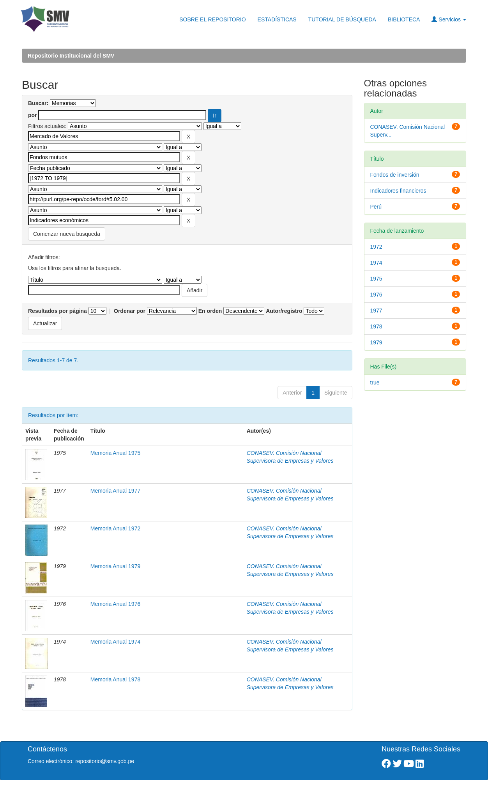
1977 (376, 310)
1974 (376, 263)
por (32, 115)
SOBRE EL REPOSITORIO (212, 19)
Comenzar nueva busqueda (66, 234)
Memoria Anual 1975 (115, 453)
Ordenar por (129, 311)
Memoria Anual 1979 (115, 566)
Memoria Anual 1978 (115, 679)
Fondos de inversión (394, 175)
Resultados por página (57, 311)
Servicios (448, 19)
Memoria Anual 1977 (115, 491)
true (375, 382)
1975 (376, 279)
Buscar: (38, 103)
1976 (376, 294)
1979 (376, 342)
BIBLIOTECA (404, 19)
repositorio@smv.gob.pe (104, 761)
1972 (376, 247)
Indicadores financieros (398, 191)
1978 (376, 326)
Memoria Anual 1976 (115, 604)
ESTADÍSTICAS (277, 19)
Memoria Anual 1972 (115, 528)
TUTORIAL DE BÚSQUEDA (342, 19)
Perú (376, 207)
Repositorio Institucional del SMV (71, 56)
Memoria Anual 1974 (115, 642)
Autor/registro (284, 311)
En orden (210, 311)
